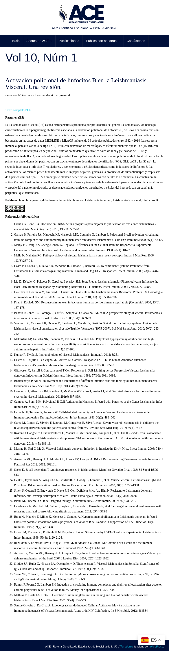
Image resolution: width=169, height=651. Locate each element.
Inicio (16, 41)
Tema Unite (127, 646)
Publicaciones (69, 41)
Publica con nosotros (102, 41)
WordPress (156, 646)
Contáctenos (136, 41)
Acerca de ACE (39, 41)
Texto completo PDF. (18, 110)
